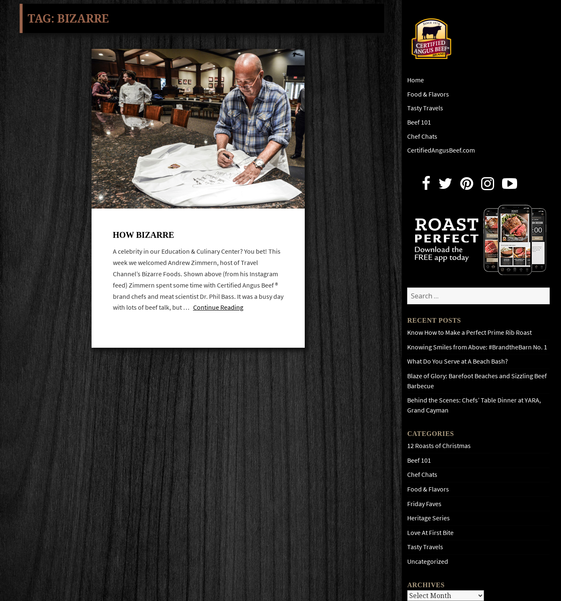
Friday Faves (424, 503)
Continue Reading (218, 307)
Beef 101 (419, 122)
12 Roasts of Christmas (439, 445)
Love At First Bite (430, 532)
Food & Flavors (428, 94)
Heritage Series (428, 518)
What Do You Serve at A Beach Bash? (457, 361)
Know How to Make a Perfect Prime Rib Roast (469, 332)
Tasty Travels (425, 108)
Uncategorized (427, 561)
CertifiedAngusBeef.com (441, 150)
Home (415, 80)
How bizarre (143, 234)
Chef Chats (422, 136)
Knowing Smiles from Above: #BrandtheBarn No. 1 (477, 347)
